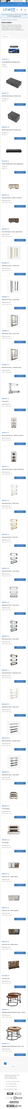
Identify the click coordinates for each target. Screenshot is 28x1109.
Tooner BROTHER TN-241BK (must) (11, 62)
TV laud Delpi (5, 842)
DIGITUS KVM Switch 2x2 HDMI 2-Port (11, 129)
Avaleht (4, 20)
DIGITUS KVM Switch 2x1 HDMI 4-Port (11, 96)
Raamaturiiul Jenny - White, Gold (10, 265)
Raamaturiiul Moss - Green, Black (10, 774)
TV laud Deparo (6, 808)
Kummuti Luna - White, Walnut (10, 876)
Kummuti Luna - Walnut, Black (10, 944)
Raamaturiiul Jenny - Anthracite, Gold (11, 367)
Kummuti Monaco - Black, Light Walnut (12, 231)
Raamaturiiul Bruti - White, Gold (10, 503)
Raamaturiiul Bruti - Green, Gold (10, 605)
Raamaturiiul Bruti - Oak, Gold (9, 537)
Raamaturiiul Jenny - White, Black (10, 299)
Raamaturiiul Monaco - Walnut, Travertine (12, 435)
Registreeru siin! (16, 16)
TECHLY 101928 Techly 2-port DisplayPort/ (12, 163)
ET (24, 3)
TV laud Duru (5, 401)
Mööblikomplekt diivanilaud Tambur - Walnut (13, 1012)
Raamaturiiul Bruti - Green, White (10, 571)
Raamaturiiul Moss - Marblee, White (11, 740)
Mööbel (15, 20)
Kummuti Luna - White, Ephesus (10, 910)
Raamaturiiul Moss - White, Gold (10, 706)
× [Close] (26, 1)
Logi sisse (20, 3)
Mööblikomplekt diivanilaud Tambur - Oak (13, 1046)
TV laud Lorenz (5, 978)
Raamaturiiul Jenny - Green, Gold (10, 333)
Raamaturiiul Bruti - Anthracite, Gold (11, 672)
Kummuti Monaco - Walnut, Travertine (12, 197)
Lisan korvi (20, 70)
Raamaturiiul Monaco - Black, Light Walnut (13, 469)
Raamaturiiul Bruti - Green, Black (10, 639)
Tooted (10, 20)
